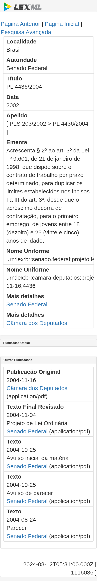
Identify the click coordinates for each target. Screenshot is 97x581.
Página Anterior (20, 24)
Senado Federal (26, 304)
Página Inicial (62, 24)
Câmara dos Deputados (36, 323)
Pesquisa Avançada (26, 32)
